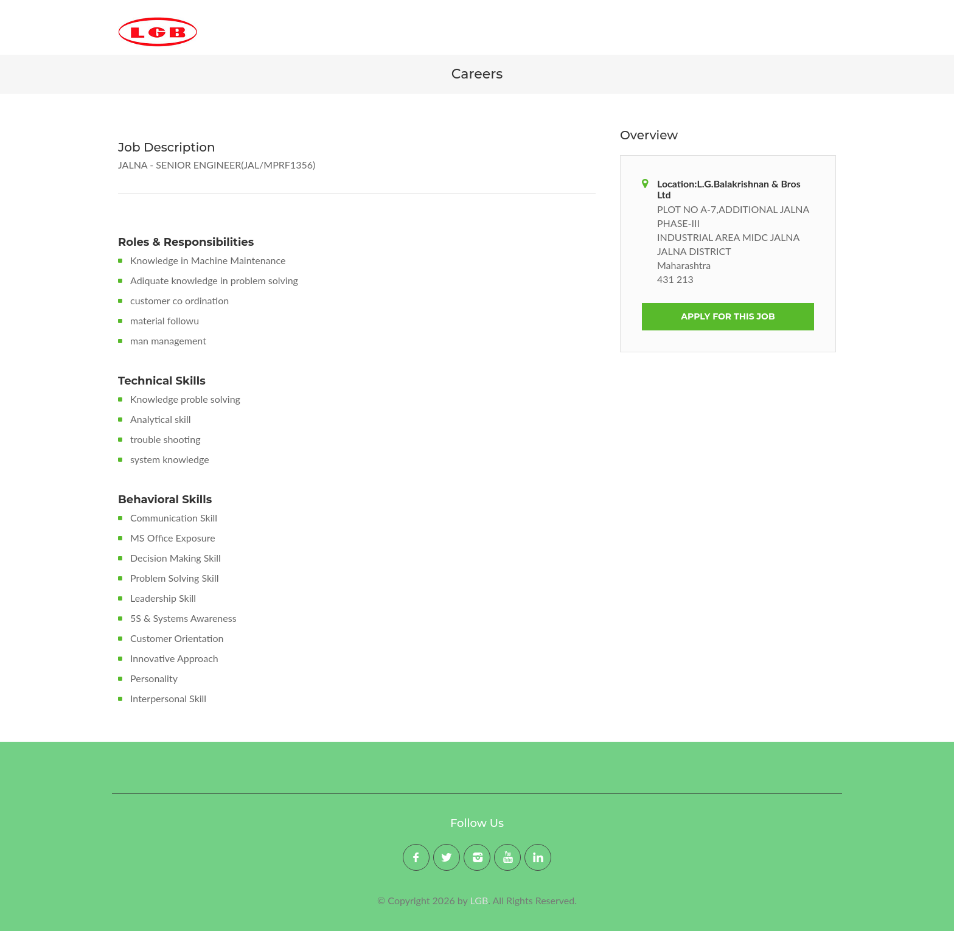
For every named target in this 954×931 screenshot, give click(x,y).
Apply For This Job (728, 316)
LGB (479, 900)
